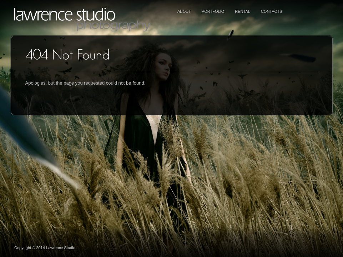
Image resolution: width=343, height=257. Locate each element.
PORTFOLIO (213, 11)
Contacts (271, 11)
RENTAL (242, 11)
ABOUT (184, 11)
